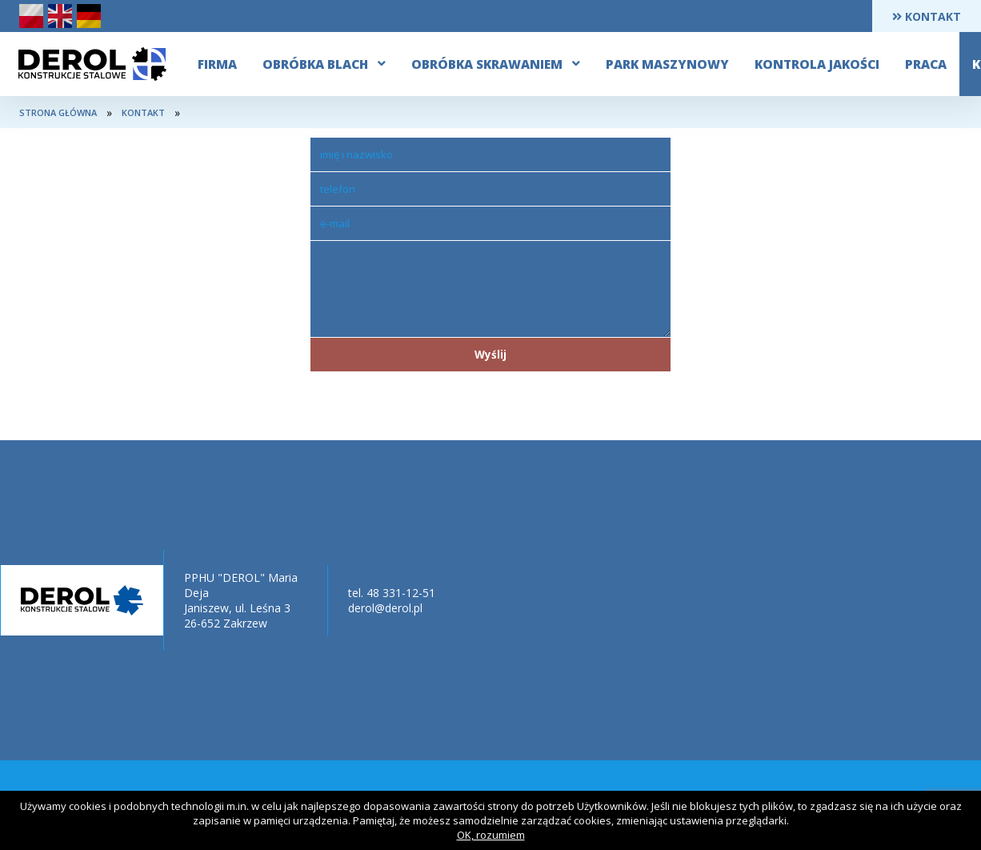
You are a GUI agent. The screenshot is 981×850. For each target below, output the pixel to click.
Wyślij (490, 354)
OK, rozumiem (491, 835)
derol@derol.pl (385, 607)
